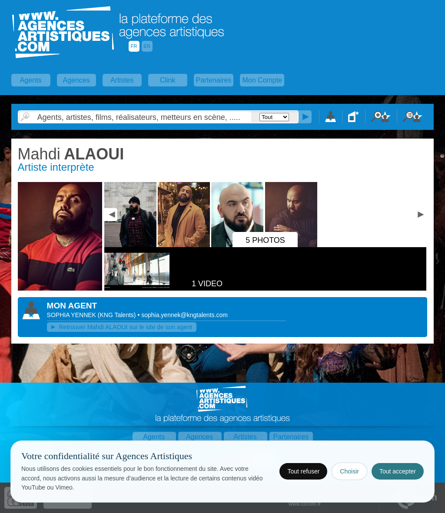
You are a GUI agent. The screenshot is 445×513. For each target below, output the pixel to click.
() (118, 314)
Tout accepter (397, 471)
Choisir (349, 471)
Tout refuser (303, 471)
